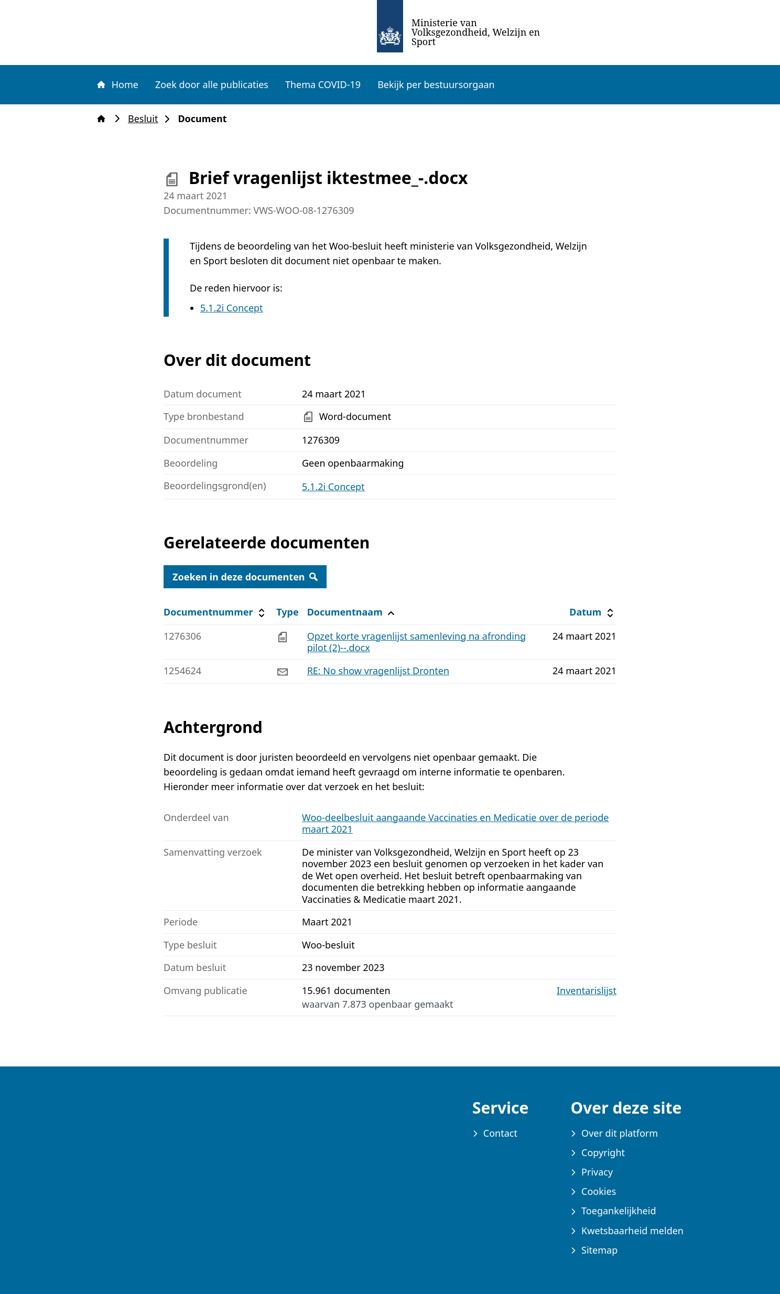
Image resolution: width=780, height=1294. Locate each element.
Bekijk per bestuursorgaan (436, 84)
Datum (592, 612)
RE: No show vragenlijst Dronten (378, 670)
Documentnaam (352, 612)
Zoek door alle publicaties (211, 84)
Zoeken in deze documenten (245, 576)
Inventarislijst (586, 991)
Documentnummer (216, 612)
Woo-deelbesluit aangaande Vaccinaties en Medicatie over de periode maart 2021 (455, 823)
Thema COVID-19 (323, 84)
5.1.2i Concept (231, 307)
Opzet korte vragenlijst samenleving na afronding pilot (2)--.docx (416, 642)
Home (116, 84)
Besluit (146, 118)
